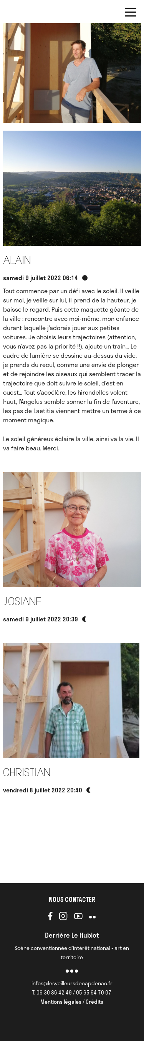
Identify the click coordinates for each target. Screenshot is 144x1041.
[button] (130, 13)
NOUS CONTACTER (72, 899)
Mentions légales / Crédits (71, 1002)
